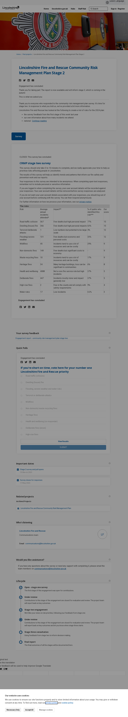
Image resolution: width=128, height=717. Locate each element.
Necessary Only (13, 710)
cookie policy (67, 703)
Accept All (29, 710)
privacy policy (52, 703)
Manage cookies (46, 710)
